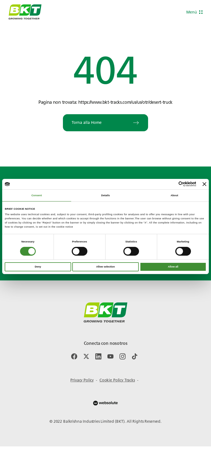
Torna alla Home (105, 122)
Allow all (173, 266)
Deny (38, 266)
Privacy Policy (82, 380)
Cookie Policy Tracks (117, 380)
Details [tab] (105, 195)
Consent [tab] (36, 195)
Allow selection (105, 266)
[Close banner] (204, 184)
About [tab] (174, 195)
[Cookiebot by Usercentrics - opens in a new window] (172, 184)
